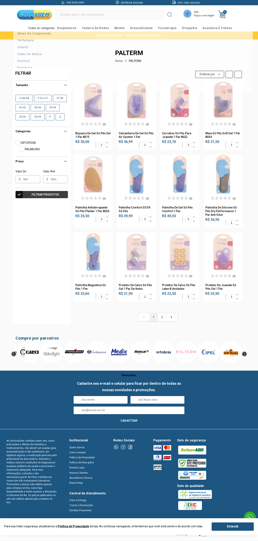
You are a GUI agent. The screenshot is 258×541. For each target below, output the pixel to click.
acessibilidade (145, 29)
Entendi (232, 526)
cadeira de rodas (99, 29)
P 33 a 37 (43, 100)
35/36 (22, 119)
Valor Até (49, 174)
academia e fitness (221, 29)
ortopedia (193, 29)
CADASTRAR (129, 423)
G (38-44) (24, 100)
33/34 (37, 119)
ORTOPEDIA (28, 145)
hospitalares (70, 29)
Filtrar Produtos (37, 197)
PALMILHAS (32, 151)
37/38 (59, 100)
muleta (123, 29)
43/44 (37, 110)
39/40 (52, 110)
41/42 (22, 110)
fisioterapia (171, 29)
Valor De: (21, 174)
